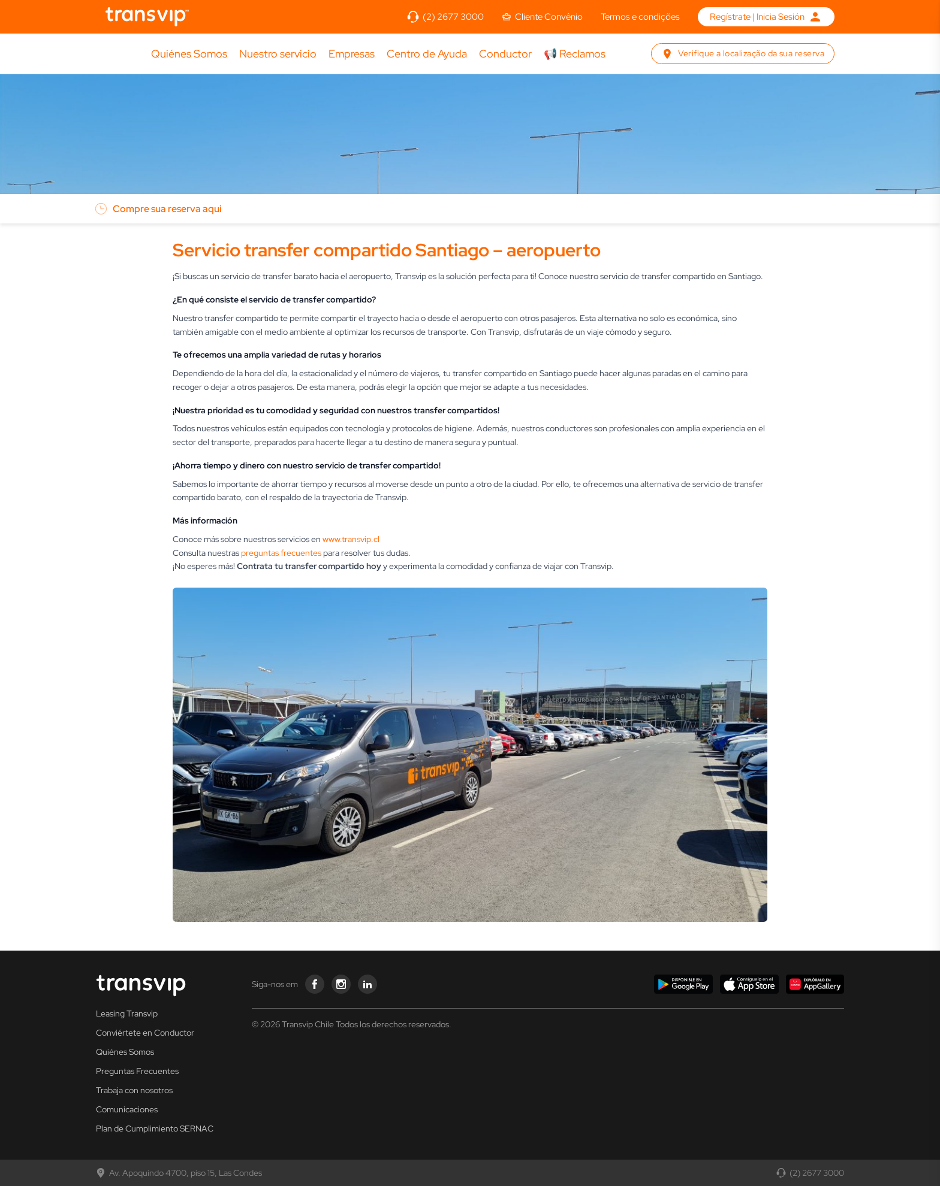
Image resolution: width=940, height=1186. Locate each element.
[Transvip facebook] (314, 984)
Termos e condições (640, 17)
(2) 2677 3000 (810, 1172)
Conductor (505, 53)
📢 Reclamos (574, 55)
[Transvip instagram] (341, 984)
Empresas (352, 53)
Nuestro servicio (278, 55)
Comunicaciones (127, 1109)
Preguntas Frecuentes (137, 1071)
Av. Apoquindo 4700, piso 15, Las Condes (179, 1172)
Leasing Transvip (127, 1013)
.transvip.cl (359, 539)
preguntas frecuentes (281, 552)
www (331, 539)
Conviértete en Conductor (145, 1032)
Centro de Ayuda (427, 55)
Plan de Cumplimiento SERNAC (154, 1128)
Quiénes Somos (189, 55)
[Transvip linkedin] (367, 984)
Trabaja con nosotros (134, 1090)
